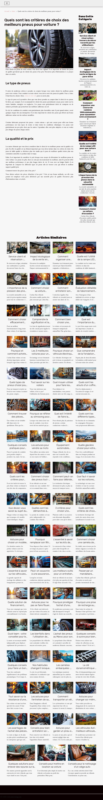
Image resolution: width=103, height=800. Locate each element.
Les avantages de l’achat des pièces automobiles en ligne (17, 732)
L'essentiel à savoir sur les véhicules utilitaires (17, 573)
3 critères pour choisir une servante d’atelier (63, 511)
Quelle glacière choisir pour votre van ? (86, 448)
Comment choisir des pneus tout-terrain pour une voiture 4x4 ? (40, 481)
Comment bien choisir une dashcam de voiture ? (63, 324)
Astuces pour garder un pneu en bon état (63, 731)
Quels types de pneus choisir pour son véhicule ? (17, 385)
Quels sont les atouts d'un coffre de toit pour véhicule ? (86, 387)
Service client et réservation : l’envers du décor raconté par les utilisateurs (87, 40)
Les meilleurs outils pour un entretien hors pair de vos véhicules (63, 575)
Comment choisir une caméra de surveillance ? (86, 542)
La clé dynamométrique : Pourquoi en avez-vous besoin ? (86, 670)
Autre (13, 11)
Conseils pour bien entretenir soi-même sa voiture (40, 731)
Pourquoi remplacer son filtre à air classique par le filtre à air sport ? (40, 544)
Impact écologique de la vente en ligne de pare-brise (87, 73)
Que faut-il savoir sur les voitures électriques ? (86, 479)
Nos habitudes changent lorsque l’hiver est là (40, 668)
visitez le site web (30, 96)
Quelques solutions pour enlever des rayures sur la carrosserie (21, 766)
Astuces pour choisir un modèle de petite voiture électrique (17, 544)
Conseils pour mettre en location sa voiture (51, 765)
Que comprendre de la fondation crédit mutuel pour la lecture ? (86, 355)
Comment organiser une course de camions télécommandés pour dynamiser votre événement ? (87, 111)
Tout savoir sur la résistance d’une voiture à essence (17, 699)
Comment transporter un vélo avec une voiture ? (63, 699)
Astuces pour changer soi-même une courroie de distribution (86, 701)
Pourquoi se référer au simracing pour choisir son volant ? (40, 416)
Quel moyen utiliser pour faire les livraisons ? (63, 385)
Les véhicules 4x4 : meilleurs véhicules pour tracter (86, 731)
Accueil (6, 11)
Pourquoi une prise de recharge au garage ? (86, 605)
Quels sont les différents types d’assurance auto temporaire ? (86, 418)
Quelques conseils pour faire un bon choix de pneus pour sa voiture (17, 670)
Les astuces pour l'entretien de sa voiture (40, 699)
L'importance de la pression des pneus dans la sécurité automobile (88, 180)
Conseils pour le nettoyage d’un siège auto (82, 765)
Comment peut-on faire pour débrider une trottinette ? (63, 479)
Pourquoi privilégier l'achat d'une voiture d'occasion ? (63, 607)
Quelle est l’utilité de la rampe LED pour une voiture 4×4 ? (87, 147)
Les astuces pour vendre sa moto (40, 446)
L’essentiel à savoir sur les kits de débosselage (63, 542)
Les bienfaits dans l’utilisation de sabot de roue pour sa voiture (40, 638)
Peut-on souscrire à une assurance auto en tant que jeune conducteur (40, 575)
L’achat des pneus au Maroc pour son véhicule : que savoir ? (63, 638)
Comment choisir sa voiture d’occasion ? (87, 211)
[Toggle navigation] (6, 3)
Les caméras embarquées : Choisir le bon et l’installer (63, 670)
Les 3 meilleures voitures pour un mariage (40, 353)
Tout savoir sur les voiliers (40, 384)
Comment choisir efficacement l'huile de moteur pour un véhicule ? (17, 324)
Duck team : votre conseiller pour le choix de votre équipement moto (17, 638)
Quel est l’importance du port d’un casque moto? (86, 324)
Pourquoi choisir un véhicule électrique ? (63, 353)
